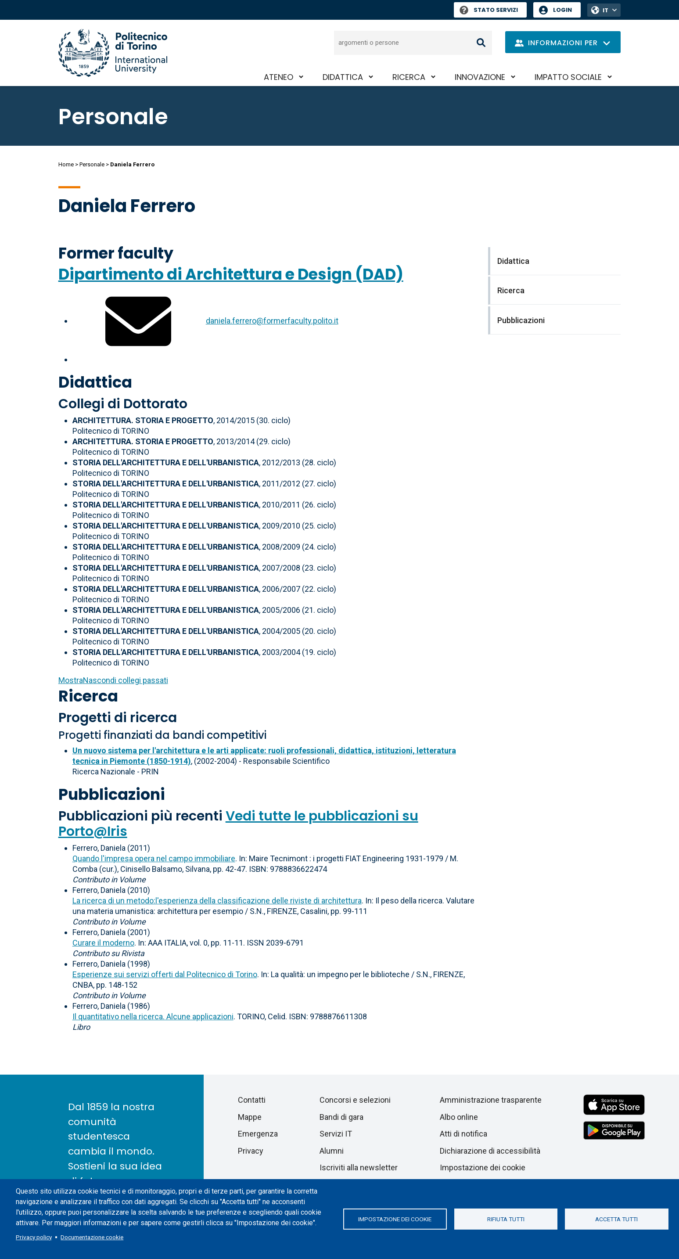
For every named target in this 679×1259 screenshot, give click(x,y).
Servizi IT (336, 1133)
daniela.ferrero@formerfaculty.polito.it (272, 320)
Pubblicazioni (111, 794)
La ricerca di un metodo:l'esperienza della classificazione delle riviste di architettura (217, 900)
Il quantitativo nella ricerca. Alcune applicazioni (153, 1016)
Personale (91, 164)
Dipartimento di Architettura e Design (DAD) (230, 274)
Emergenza (258, 1133)
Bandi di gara (341, 1117)
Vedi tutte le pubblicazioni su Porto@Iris (238, 824)
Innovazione (480, 77)
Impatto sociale (568, 77)
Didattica (343, 77)
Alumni (332, 1150)
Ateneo (278, 77)
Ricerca (408, 77)
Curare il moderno (103, 942)
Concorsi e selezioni (355, 1099)
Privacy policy (34, 1237)
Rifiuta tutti (506, 1219)
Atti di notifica (463, 1133)
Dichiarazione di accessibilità (490, 1150)
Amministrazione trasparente (491, 1099)
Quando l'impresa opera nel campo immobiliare (153, 858)
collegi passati (113, 680)
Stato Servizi (489, 10)
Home (66, 164)
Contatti (252, 1099)
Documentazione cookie (92, 1237)
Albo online (459, 1117)
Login (562, 10)
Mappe (250, 1117)
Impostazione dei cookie (394, 1219)
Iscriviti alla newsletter (359, 1167)
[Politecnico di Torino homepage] (112, 53)
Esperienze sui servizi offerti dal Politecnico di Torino (164, 974)
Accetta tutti (616, 1219)
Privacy (250, 1150)
